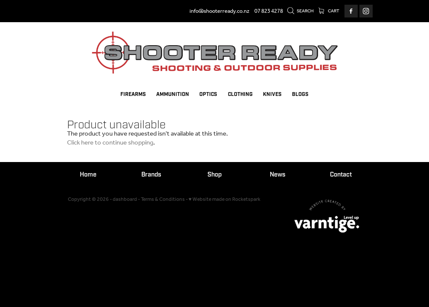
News (278, 175)
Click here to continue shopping (110, 143)
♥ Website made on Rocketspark (224, 199)
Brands (151, 175)
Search (300, 11)
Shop (214, 175)
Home (88, 175)
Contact (341, 175)
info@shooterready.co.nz (219, 11)
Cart (328, 11)
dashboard (125, 199)
